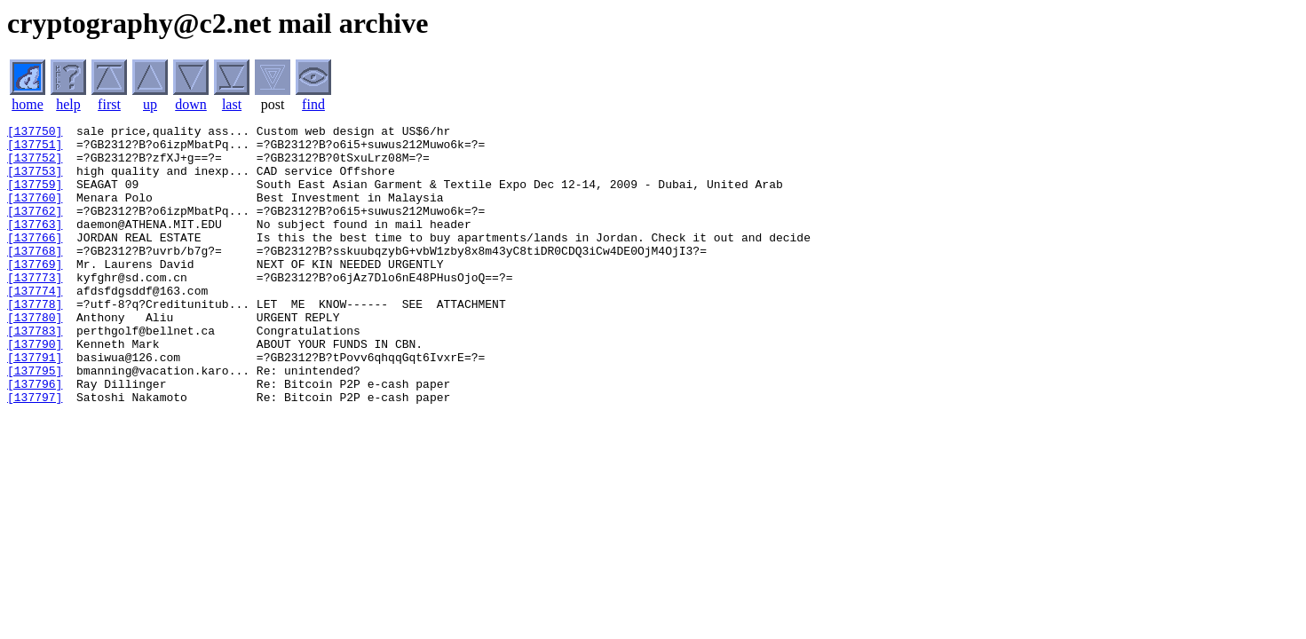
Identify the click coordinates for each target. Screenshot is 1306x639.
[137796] (34, 437)
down (191, 104)
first (109, 104)
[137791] (34, 405)
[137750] (34, 133)
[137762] (34, 229)
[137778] (34, 341)
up (150, 104)
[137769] (34, 293)
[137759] (34, 197)
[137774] (34, 325)
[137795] (34, 421)
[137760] (34, 213)
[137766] (34, 261)
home (28, 104)
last (231, 104)
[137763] (34, 245)
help (68, 104)
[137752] (34, 165)
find (313, 104)
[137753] (34, 181)
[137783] (34, 373)
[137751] (34, 149)
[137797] (34, 453)
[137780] (34, 357)
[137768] (34, 277)
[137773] (34, 309)
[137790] (34, 389)
